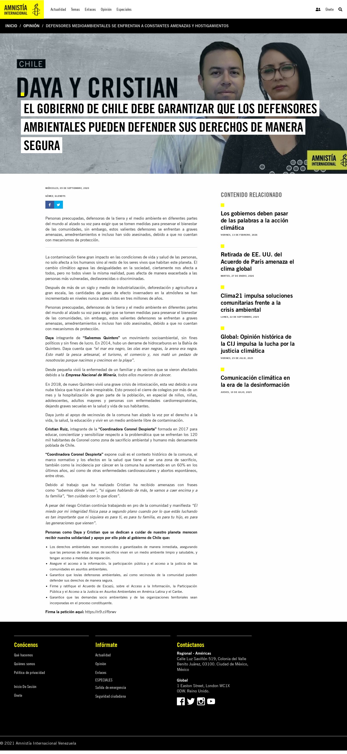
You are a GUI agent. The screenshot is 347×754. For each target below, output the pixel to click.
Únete (330, 9)
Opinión (31, 25)
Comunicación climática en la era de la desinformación (255, 381)
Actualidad (103, 655)
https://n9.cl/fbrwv (100, 611)
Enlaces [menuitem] (90, 9)
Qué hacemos (23, 655)
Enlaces (100, 672)
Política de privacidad (29, 672)
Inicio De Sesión (25, 686)
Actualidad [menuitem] (58, 9)
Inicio (11, 25)
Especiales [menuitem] (124, 9)
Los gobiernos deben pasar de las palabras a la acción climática (254, 220)
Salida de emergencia (110, 687)
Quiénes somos (24, 663)
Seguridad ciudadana (110, 696)
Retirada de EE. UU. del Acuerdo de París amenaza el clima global (257, 261)
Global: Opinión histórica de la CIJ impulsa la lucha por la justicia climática (258, 343)
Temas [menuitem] (75, 9)
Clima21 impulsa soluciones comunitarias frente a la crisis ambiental (257, 302)
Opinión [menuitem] (106, 9)
